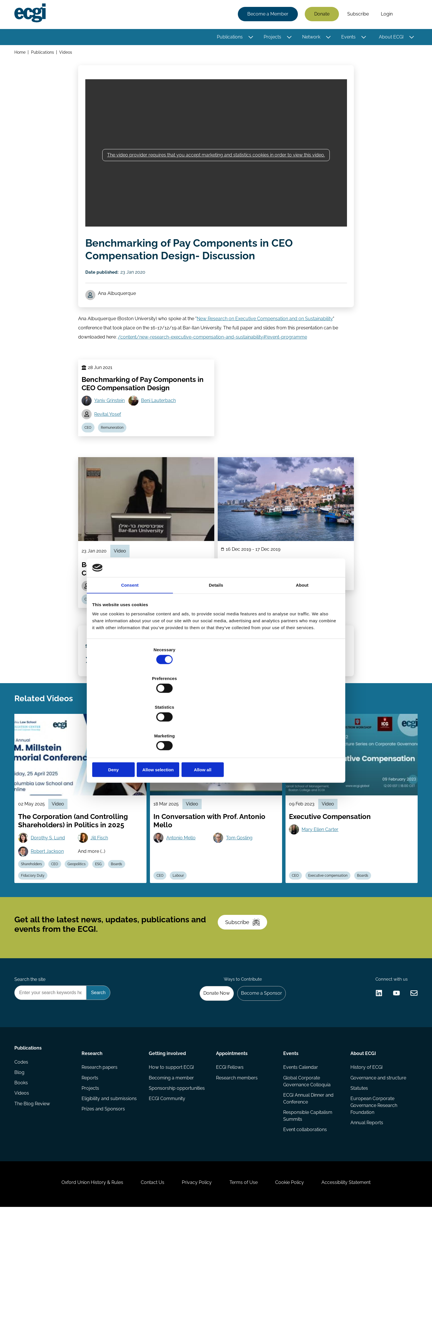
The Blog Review (34, 1222)
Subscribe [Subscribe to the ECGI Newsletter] (247, 1016)
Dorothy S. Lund (51, 915)
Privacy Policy (194, 1310)
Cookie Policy (297, 1310)
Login (385, 15)
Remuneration (116, 460)
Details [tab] (216, 630)
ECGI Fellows (230, 1176)
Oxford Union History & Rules (79, 1310)
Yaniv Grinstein (111, 430)
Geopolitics (85, 944)
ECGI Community (167, 1211)
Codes (23, 1176)
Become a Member (266, 15)
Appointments (232, 1160)
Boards (130, 944)
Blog (21, 1188)
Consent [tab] (130, 630)
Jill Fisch (102, 915)
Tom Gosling (241, 915)
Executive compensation (332, 957)
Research (93, 1160)
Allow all (298, 726)
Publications (228, 38)
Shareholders (34, 944)
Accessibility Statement (359, 1310)
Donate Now (210, 1098)
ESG (110, 944)
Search (406, 15)
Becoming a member (171, 1188)
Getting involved (167, 1160)
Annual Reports (365, 1236)
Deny (133, 726)
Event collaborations (304, 1243)
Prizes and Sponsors (104, 1222)
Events (347, 38)
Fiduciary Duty (36, 957)
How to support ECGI (171, 1176)
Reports (91, 1188)
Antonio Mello (183, 915)
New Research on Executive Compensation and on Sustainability (265, 339)
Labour (183, 957)
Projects (270, 38)
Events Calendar (300, 1176)
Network (309, 38)
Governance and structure (377, 1188)
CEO (89, 460)
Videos (68, 54)
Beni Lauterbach (162, 430)
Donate (320, 15)
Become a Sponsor (258, 1098)
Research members (237, 1188)
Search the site (31, 1082)
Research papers (101, 1176)
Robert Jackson (50, 929)
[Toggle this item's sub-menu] (249, 38)
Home (21, 54)
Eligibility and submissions (110, 1211)
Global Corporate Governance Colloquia (306, 1191)
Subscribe (356, 15)
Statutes (358, 1199)
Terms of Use (246, 1310)
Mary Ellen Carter (322, 906)
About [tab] (302, 630)
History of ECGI (365, 1176)
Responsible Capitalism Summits (307, 1228)
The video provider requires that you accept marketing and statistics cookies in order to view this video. (216, 163)
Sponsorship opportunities (177, 1199)
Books (23, 1199)
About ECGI (389, 38)
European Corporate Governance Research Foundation (372, 1218)
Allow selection (216, 726)
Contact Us (144, 1310)
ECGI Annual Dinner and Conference (308, 1210)
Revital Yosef (109, 444)
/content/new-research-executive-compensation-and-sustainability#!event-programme (212, 358)
